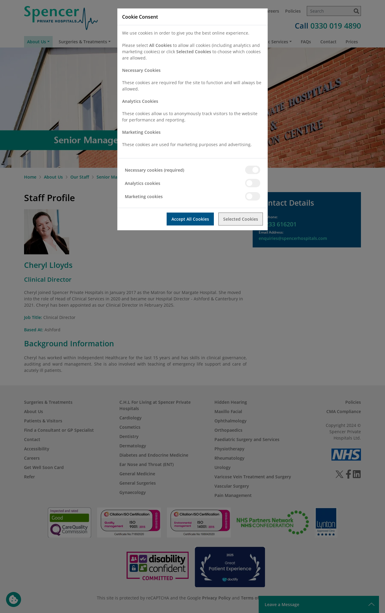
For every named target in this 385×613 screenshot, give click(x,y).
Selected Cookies (240, 219)
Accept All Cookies (190, 219)
